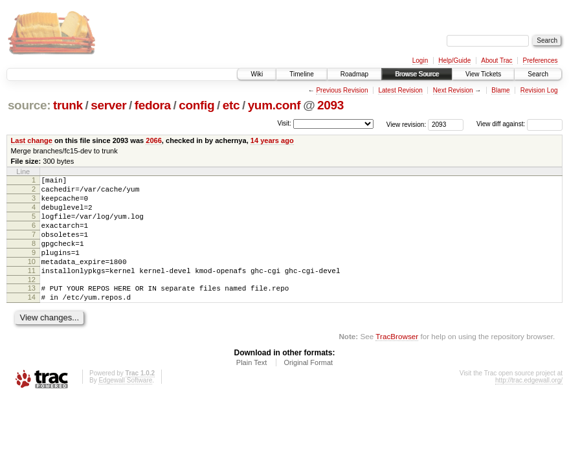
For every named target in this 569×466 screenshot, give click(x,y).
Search (538, 74)
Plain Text (251, 388)
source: (29, 105)
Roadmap (354, 74)
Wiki (257, 74)
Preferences (540, 60)
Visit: (284, 123)
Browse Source (417, 74)
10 (32, 279)
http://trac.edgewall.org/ (529, 405)
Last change (31, 140)
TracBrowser (396, 361)
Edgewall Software (125, 405)
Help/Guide (454, 60)
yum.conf (274, 105)
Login (420, 60)
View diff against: (519, 124)
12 (32, 301)
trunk (68, 105)
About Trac (496, 60)
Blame (500, 90)
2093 (330, 105)
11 (32, 290)
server (108, 105)
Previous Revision (342, 90)
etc (231, 105)
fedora (153, 105)
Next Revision (453, 90)
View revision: (406, 124)
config (196, 105)
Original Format (308, 388)
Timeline (301, 74)
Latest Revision (400, 90)
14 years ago (272, 140)
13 (32, 309)
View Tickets (483, 74)
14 (32, 320)
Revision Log (539, 90)
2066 (154, 140)
